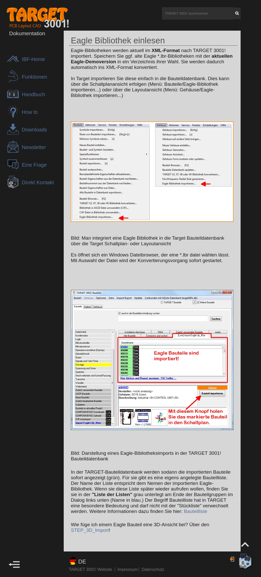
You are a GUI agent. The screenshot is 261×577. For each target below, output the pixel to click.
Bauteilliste (195, 511)
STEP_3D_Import (90, 530)
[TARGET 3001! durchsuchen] (198, 13)
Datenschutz (152, 569)
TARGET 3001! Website (90, 569)
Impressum (128, 569)
